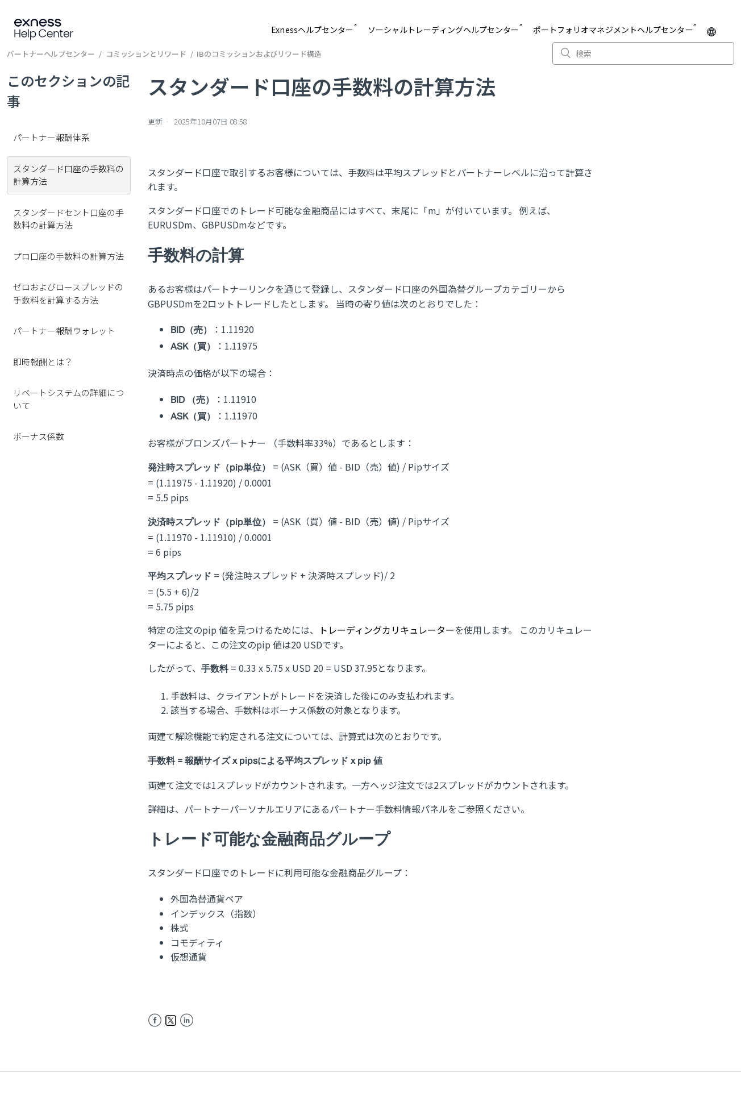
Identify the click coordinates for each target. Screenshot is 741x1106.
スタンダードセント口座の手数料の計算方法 (68, 218)
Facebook (155, 1020)
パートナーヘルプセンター (51, 53)
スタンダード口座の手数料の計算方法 (68, 175)
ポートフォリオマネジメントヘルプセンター (613, 29)
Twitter (171, 1020)
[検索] (643, 53)
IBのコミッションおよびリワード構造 (259, 53)
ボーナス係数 (38, 436)
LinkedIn (187, 1020)
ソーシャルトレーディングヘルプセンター (443, 29)
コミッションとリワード (146, 53)
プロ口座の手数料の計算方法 (68, 256)
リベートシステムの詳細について (68, 398)
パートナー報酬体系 (51, 137)
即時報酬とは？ (43, 362)
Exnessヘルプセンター (312, 29)
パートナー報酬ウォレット (64, 330)
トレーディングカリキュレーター (387, 630)
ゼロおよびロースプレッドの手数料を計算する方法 (68, 293)
